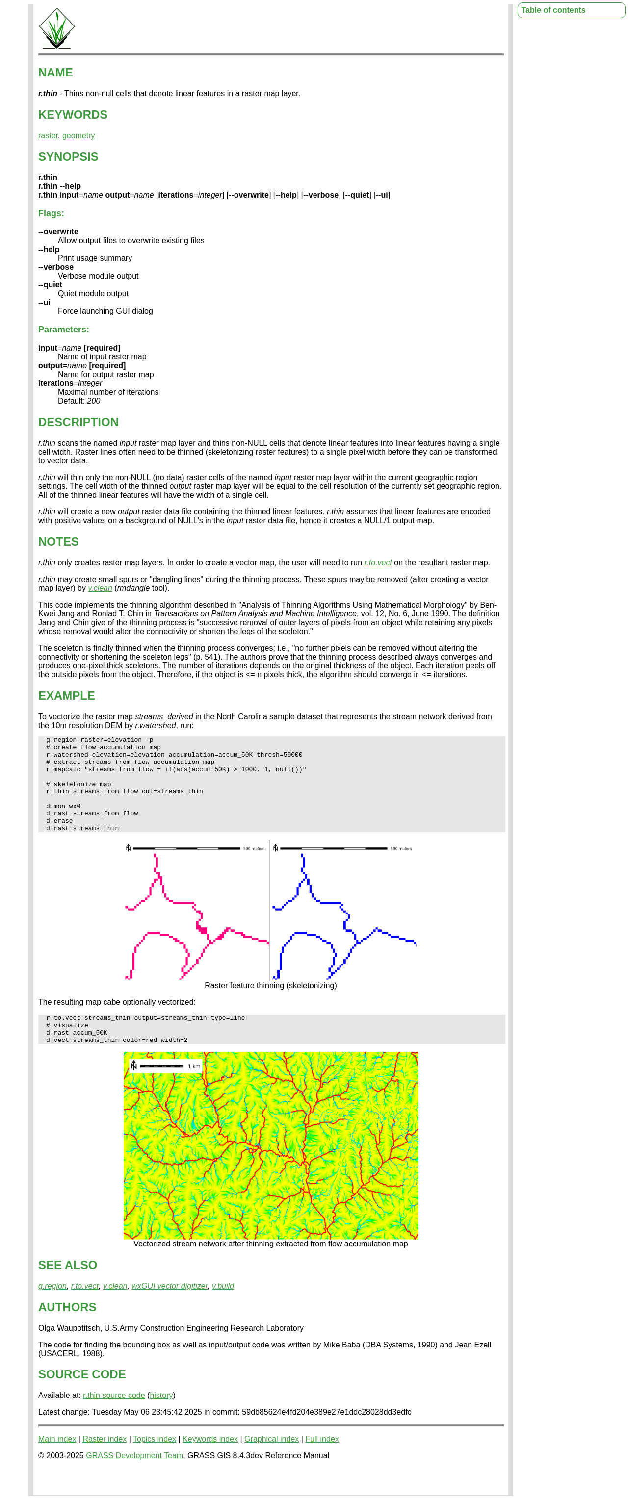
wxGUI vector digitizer (169, 1311)
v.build (223, 1311)
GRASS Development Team (134, 1480)
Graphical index (271, 1464)
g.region (52, 1311)
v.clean (100, 588)
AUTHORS (67, 1332)
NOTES (58, 541)
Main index (57, 1464)
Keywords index (210, 1464)
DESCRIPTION (78, 422)
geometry (78, 135)
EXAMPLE (66, 695)
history (161, 1420)
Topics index (154, 1464)
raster (48, 135)
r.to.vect (378, 563)
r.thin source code (114, 1420)
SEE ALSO (67, 1289)
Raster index (104, 1464)
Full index (322, 1464)
